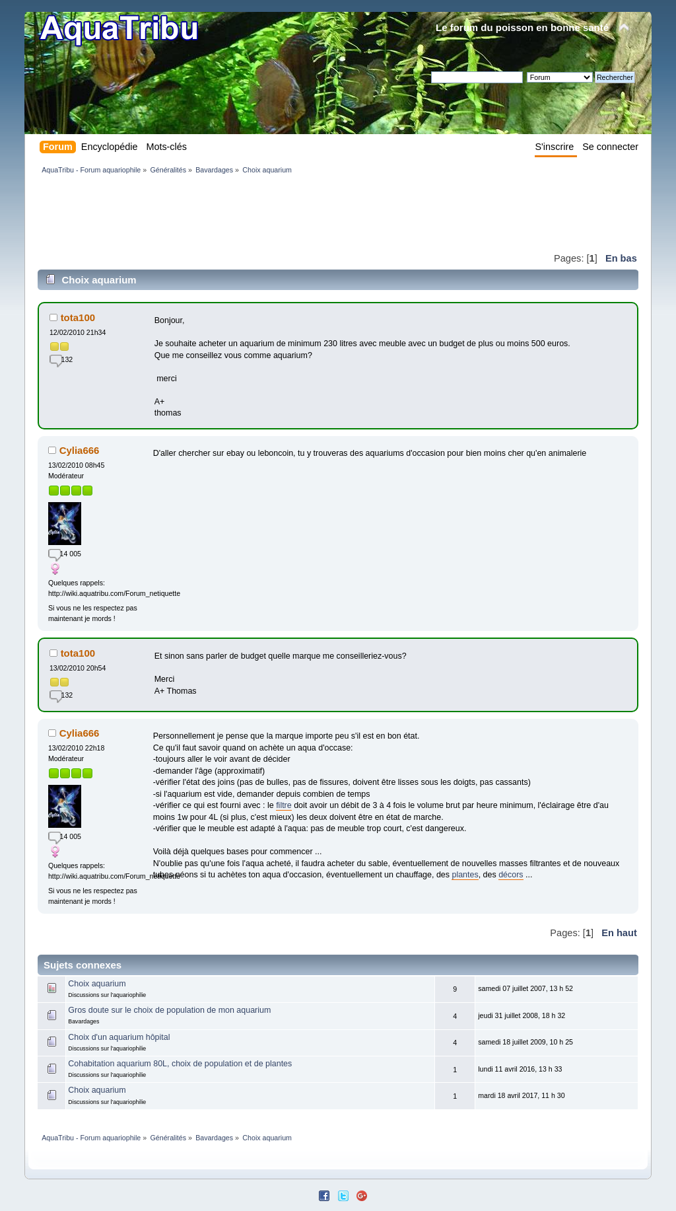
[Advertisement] (278, 212)
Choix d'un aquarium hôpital (119, 1037)
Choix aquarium (96, 983)
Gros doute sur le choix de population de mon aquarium (169, 1010)
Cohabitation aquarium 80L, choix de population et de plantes (180, 1063)
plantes (465, 874)
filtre (284, 805)
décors (510, 874)
